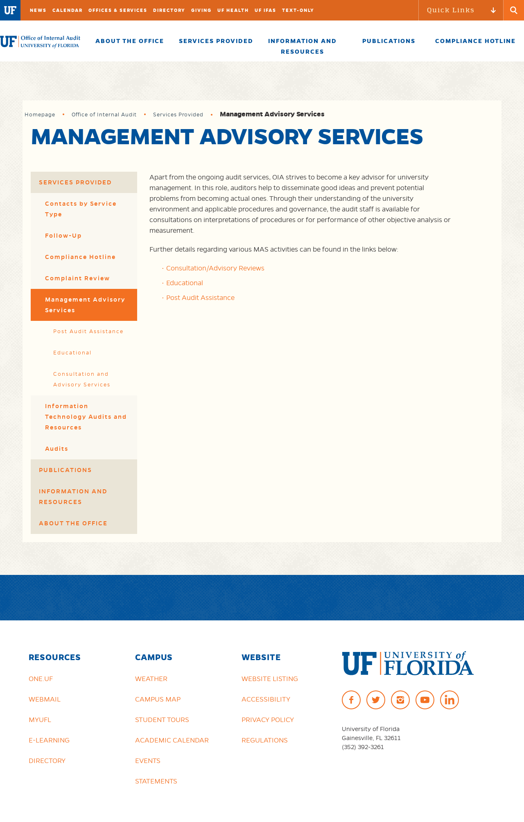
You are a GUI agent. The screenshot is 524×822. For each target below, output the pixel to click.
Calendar (67, 10)
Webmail (45, 699)
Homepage (40, 114)
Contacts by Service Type (81, 209)
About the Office (73, 523)
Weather (151, 678)
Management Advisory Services (85, 305)
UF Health (233, 10)
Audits (56, 448)
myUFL (40, 719)
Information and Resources (73, 497)
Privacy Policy (268, 719)
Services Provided (178, 114)
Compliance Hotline (80, 257)
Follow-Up (63, 235)
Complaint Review (77, 278)
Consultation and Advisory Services (82, 379)
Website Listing (270, 678)
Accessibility (266, 699)
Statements (156, 781)
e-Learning (49, 740)
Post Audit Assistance (88, 331)
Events (147, 760)
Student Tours (162, 719)
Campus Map (158, 699)
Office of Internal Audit (104, 114)
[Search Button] (514, 10)
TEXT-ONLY (298, 10)
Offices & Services (117, 10)
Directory (169, 10)
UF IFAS (265, 10)
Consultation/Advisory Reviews (215, 268)
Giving (201, 10)
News (38, 10)
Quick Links (451, 10)
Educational (72, 353)
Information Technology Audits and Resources (86, 416)
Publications (65, 470)
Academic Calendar (172, 740)
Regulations (265, 740)
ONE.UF (41, 678)
